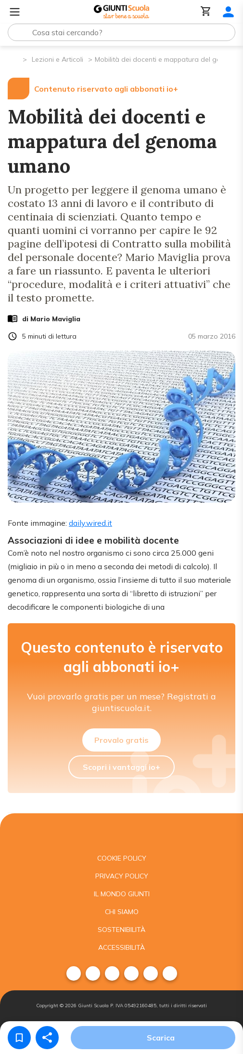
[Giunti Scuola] (121, 12)
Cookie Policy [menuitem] (121, 858)
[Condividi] (47, 1037)
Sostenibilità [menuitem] (121, 929)
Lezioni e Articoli (57, 59)
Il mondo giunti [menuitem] (122, 894)
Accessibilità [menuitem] (121, 947)
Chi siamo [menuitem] (122, 911)
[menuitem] (73, 973)
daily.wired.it (90, 523)
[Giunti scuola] (121, 831)
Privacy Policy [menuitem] (121, 876)
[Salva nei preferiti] (19, 1037)
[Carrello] (206, 11)
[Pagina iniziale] (14, 58)
